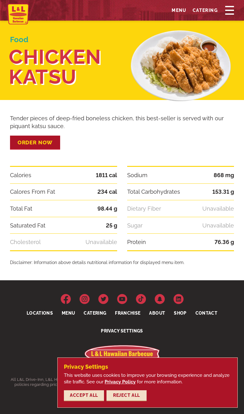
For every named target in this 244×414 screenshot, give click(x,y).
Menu (179, 11)
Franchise (127, 313)
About (157, 313)
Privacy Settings (122, 330)
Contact (206, 313)
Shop (180, 313)
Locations (40, 313)
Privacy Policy (120, 382)
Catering (205, 11)
